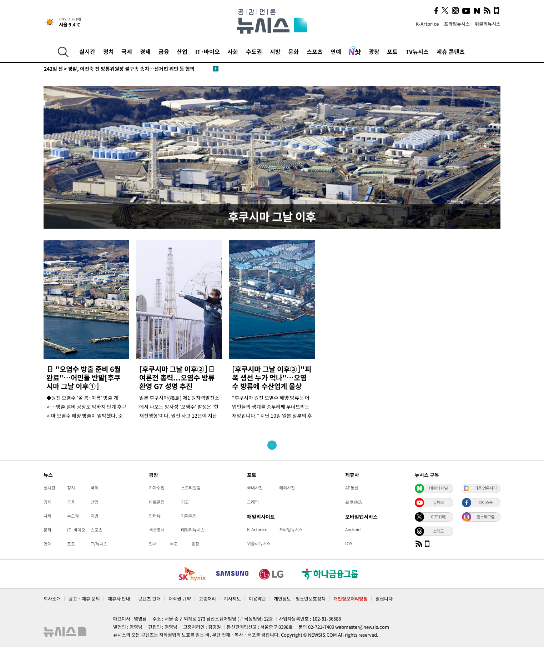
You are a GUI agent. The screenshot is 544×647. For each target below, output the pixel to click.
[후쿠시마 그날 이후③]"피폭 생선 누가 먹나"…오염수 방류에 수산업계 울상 (271, 377)
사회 (232, 51)
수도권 (254, 51)
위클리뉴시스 (487, 23)
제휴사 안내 (119, 598)
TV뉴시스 (417, 51)
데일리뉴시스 (193, 530)
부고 (174, 544)
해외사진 (287, 487)
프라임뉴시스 (457, 23)
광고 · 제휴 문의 (84, 598)
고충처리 (207, 598)
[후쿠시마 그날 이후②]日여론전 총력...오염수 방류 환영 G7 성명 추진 (177, 377)
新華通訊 (353, 502)
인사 (153, 544)
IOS (348, 543)
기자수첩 (157, 487)
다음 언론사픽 (485, 488)
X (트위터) (438, 516)
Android (353, 529)
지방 (275, 51)
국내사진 (255, 487)
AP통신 (351, 487)
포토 (392, 51)
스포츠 (315, 51)
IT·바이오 (207, 51)
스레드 (438, 531)
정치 (108, 51)
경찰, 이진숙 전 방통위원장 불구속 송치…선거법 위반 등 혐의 (119, 68)
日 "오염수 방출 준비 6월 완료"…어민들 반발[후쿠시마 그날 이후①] (83, 377)
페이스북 (485, 502)
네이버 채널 (438, 488)
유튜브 (438, 502)
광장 (374, 51)
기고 (185, 502)
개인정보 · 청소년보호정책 (300, 598)
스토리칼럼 (191, 487)
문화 (293, 51)
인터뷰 (155, 516)
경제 (145, 51)
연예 (336, 51)
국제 (126, 51)
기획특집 (189, 516)
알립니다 (384, 598)
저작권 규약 (179, 598)
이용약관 (257, 598)
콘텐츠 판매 (149, 598)
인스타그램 (485, 516)
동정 (195, 544)
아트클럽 (157, 502)
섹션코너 (157, 530)
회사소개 (52, 598)
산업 (182, 51)
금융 (163, 51)
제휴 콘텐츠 (451, 51)
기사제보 (232, 598)
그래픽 (253, 502)
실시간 (87, 51)
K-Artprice (427, 23)
